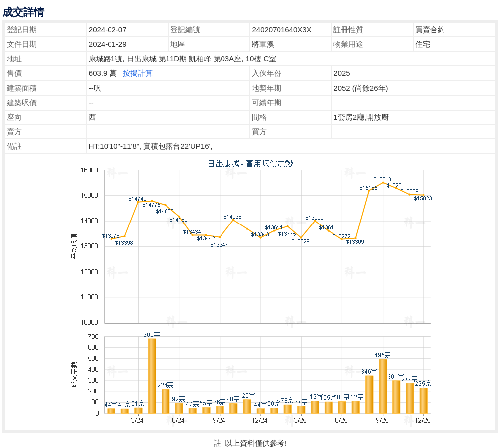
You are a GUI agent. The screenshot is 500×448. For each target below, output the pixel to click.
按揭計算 (138, 73)
